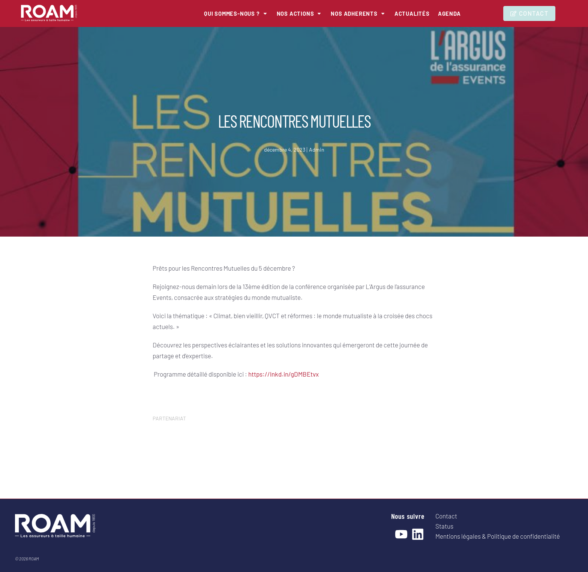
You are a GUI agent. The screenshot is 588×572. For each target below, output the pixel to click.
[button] (228, 13)
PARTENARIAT (169, 418)
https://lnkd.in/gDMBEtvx (283, 374)
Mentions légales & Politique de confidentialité (497, 536)
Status (444, 526)
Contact (446, 516)
